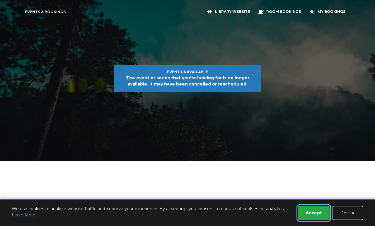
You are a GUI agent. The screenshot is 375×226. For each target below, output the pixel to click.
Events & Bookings (45, 12)
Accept (314, 212)
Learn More (23, 215)
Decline (348, 212)
